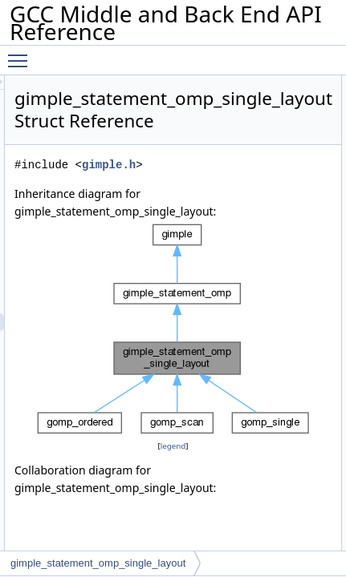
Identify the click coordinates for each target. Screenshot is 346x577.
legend (241, 446)
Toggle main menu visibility (21, 54)
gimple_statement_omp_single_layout (97, 563)
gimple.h (244, 164)
